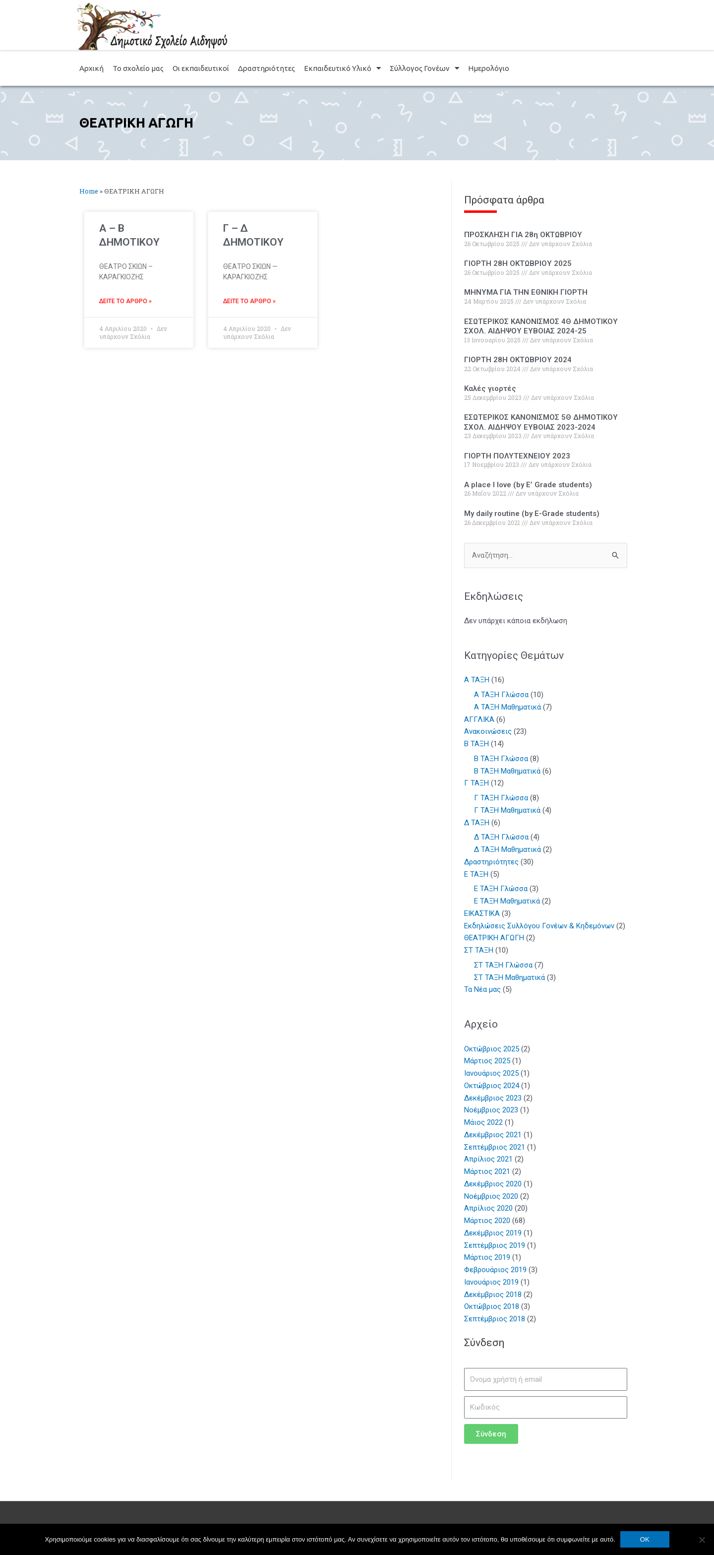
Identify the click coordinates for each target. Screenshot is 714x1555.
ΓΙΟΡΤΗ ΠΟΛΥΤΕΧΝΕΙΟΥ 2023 (517, 456)
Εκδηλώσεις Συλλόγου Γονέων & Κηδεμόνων (539, 925)
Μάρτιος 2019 (487, 1257)
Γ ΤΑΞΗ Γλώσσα (501, 797)
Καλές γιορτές (490, 388)
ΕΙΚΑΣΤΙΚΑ (482, 913)
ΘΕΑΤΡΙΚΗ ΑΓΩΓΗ (494, 938)
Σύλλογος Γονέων (424, 68)
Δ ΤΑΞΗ (476, 822)
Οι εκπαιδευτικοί (201, 68)
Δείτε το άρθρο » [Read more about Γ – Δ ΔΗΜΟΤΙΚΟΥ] (249, 301)
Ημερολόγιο (488, 68)
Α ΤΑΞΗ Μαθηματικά (507, 707)
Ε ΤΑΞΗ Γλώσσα (501, 889)
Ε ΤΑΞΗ (476, 874)
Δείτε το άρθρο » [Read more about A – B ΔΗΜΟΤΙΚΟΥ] (125, 301)
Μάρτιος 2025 (487, 1061)
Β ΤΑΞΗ (476, 743)
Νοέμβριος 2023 (491, 1110)
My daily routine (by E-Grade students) (531, 513)
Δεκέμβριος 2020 (493, 1183)
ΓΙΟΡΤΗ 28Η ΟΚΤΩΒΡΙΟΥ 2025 (518, 263)
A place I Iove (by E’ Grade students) (528, 484)
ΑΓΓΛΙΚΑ (479, 719)
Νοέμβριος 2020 (491, 1196)
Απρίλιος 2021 (488, 1159)
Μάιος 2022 (483, 1122)
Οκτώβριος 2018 (492, 1306)
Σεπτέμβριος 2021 (495, 1147)
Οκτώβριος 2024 (492, 1085)
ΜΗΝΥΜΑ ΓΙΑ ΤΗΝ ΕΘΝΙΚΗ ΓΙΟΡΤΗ (526, 292)
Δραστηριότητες (266, 68)
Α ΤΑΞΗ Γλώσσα (501, 694)
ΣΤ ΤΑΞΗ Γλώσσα (503, 965)
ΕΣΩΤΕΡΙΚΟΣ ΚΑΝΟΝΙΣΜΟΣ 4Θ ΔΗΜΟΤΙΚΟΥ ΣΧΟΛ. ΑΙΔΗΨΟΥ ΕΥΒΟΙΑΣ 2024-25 (541, 326)
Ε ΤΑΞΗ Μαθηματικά (507, 901)
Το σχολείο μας (138, 68)
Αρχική (91, 68)
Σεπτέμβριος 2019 (495, 1245)
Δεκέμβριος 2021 (493, 1134)
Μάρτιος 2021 (487, 1171)
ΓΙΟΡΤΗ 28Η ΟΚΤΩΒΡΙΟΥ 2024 (518, 359)
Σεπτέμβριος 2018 (495, 1318)
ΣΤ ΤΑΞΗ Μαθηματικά (509, 977)
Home (88, 191)
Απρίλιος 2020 (488, 1208)
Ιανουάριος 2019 (491, 1282)
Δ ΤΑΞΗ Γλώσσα (501, 837)
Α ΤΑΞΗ (476, 680)
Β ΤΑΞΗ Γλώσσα (501, 758)
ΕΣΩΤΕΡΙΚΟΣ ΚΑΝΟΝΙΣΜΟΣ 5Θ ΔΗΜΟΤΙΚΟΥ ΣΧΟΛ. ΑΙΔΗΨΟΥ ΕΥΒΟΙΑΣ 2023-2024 (541, 422)
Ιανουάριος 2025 (491, 1073)
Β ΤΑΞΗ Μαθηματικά (507, 771)
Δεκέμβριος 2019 (493, 1233)
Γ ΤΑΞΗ (476, 783)
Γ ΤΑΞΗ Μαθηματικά (507, 810)
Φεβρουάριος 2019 (495, 1269)
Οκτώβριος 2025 (492, 1048)
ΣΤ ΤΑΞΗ (478, 950)
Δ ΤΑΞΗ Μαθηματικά (507, 849)
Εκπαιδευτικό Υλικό (342, 68)
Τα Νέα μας (482, 989)
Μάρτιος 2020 (487, 1220)
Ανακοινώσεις (488, 731)
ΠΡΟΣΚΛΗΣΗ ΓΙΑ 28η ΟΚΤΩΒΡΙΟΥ (523, 234)
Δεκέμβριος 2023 (493, 1098)
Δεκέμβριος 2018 (493, 1294)
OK (645, 1539)
